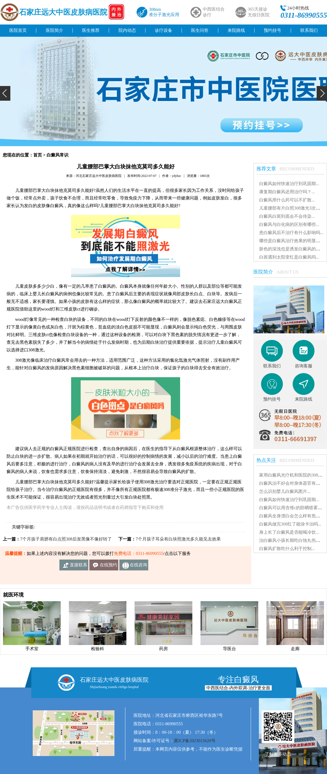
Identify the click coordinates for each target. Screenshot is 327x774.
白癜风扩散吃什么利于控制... (287, 548)
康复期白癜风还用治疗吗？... (287, 191)
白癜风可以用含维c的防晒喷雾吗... (292, 507)
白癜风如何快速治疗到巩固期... (289, 183)
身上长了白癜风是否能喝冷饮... (289, 532)
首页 (37, 155)
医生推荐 (90, 30)
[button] (5, 93)
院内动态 (127, 30)
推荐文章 (288, 168)
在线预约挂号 (108, 566)
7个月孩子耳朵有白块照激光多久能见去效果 (178, 539)
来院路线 (236, 30)
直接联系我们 (78, 566)
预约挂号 (272, 30)
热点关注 (288, 460)
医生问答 (199, 30)
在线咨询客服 (138, 566)
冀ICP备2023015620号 (195, 740)
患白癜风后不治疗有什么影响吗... (291, 232)
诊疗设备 (163, 30)
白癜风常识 (57, 155)
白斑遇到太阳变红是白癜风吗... (289, 257)
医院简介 (54, 30)
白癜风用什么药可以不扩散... (287, 200)
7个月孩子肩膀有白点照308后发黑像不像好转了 (66, 539)
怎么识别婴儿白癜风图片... (284, 491)
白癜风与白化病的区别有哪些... (289, 224)
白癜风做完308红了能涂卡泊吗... (290, 524)
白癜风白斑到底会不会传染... (287, 216)
